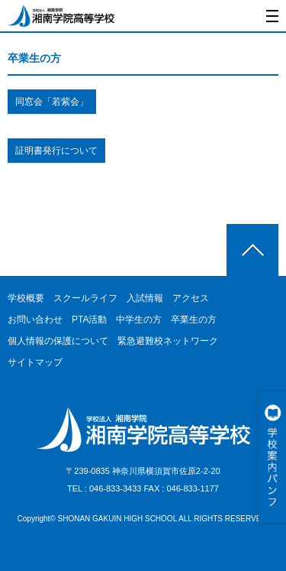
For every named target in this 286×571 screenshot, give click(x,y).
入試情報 (145, 298)
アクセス (190, 298)
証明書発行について (56, 150)
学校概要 (26, 298)
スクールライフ (85, 298)
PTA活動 (89, 319)
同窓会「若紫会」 (51, 101)
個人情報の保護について (58, 341)
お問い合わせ (35, 319)
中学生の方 (139, 319)
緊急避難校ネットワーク (167, 341)
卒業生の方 (194, 319)
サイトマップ (35, 362)
